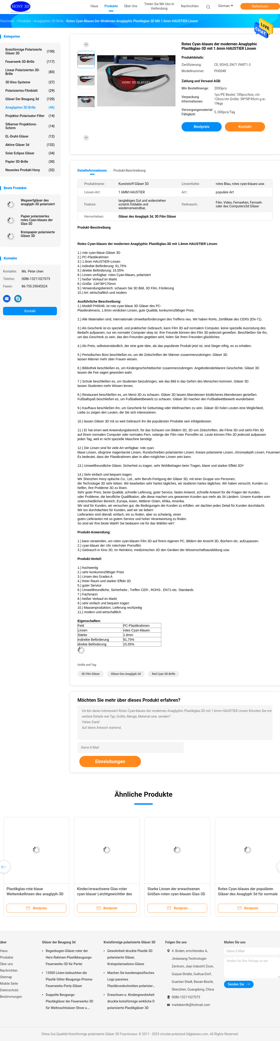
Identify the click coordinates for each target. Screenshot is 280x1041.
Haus (4, 951)
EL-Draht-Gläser (30, 136)
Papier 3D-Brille (30, 161)
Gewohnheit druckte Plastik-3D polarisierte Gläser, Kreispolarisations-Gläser (129, 957)
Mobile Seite (9, 983)
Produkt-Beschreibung (129, 170)
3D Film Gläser (90, 674)
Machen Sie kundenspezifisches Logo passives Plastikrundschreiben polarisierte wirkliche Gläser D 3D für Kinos (131, 980)
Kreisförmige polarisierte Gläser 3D (30, 51)
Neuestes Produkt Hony (30, 170)
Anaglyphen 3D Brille (30, 107)
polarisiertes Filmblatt (30, 90)
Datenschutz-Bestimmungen (11, 993)
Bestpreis (202, 126)
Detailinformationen (92, 170)
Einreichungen (110, 761)
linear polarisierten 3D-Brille (30, 72)
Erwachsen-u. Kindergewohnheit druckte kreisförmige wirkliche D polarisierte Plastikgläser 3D (130, 1001)
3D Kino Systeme (30, 82)
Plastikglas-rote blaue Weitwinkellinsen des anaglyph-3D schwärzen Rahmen (35, 894)
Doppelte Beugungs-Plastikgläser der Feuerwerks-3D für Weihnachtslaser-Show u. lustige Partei (69, 1002)
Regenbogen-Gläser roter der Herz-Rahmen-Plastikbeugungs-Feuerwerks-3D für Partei (69, 957)
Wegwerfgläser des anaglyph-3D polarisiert (38, 202)
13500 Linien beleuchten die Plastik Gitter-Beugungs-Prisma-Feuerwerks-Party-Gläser (69, 979)
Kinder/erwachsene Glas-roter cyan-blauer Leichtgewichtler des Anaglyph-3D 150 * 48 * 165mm (104, 894)
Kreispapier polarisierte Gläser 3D (38, 234)
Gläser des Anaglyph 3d (126, 674)
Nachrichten (9, 970)
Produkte (6, 957)
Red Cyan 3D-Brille (163, 674)
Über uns (6, 964)
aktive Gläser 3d (30, 144)
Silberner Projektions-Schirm (30, 126)
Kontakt (29, 311)
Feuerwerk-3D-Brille (30, 61)
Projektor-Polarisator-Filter (30, 115)
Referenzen (260, 6)
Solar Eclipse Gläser (30, 153)
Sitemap (6, 977)
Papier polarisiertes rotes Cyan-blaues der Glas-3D (37, 220)
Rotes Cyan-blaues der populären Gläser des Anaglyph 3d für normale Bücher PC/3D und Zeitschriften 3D (248, 894)
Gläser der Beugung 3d (30, 99)
